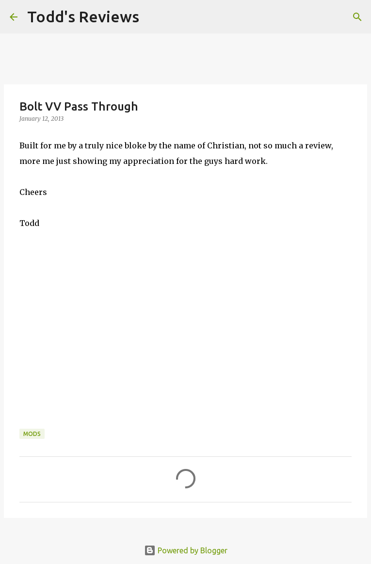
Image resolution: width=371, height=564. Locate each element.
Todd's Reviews (83, 16)
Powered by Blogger (185, 550)
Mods (32, 434)
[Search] (153, 17)
